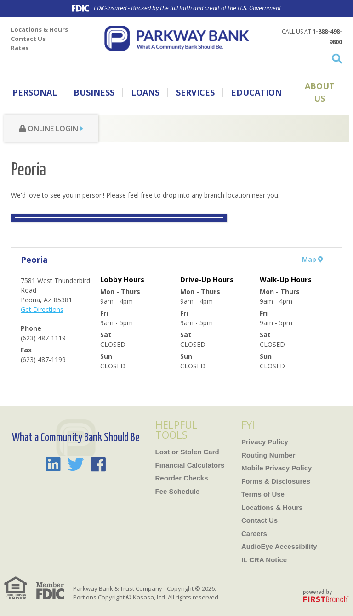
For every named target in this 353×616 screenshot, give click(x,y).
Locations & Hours (39, 29)
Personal (34, 92)
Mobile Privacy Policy (276, 468)
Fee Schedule (177, 491)
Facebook (98, 464)
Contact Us (28, 38)
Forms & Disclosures (275, 481)
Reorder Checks (181, 478)
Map (312, 259)
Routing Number (268, 455)
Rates (19, 48)
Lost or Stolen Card (187, 452)
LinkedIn (53, 464)
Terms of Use (263, 494)
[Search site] (306, 58)
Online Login (48, 129)
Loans (145, 92)
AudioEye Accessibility (279, 546)
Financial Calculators (190, 465)
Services (195, 92)
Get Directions (42, 309)
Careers (254, 533)
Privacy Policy (264, 442)
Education (256, 92)
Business (94, 92)
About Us (320, 92)
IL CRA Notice (264, 560)
